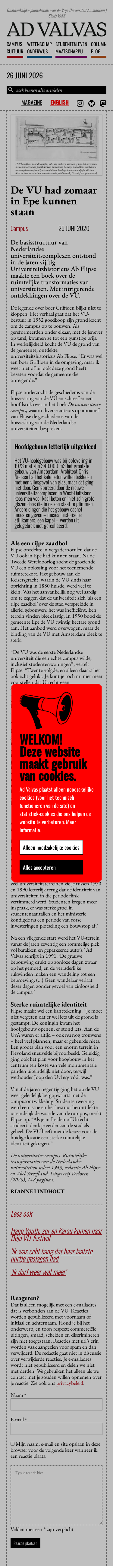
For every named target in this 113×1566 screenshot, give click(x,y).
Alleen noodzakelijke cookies (51, 847)
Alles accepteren (39, 867)
